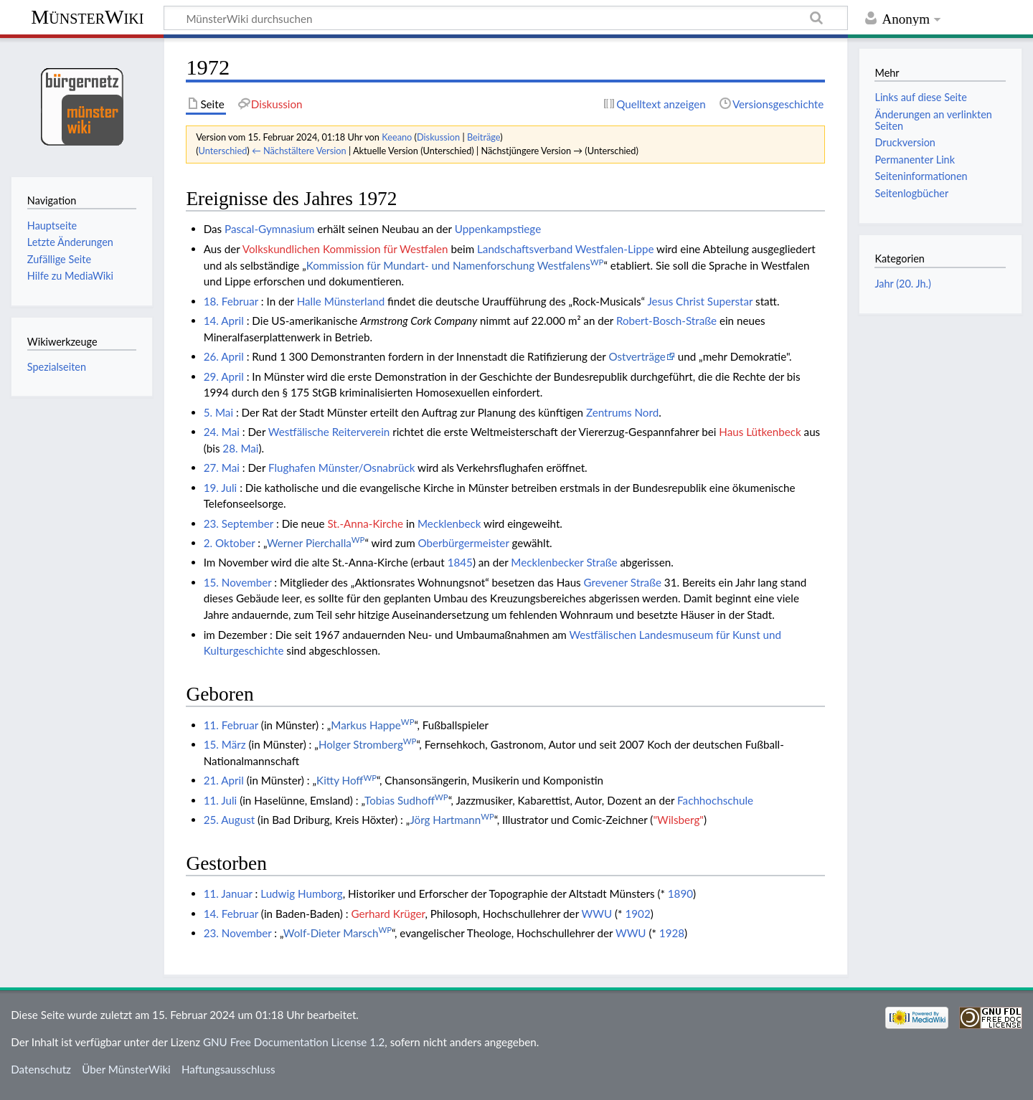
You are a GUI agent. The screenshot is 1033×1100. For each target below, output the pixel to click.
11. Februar (231, 725)
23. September (238, 523)
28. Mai (240, 448)
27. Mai (222, 467)
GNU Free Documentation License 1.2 (294, 1041)
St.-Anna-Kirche (365, 523)
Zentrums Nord (622, 412)
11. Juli (220, 800)
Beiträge (483, 137)
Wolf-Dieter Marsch (337, 932)
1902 (637, 913)
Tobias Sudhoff (406, 800)
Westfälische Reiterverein (329, 431)
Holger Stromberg (368, 744)
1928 (671, 932)
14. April (224, 320)
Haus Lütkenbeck (760, 431)
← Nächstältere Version (299, 150)
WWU (597, 913)
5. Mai (218, 412)
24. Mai (222, 431)
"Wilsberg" (678, 819)
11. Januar (228, 893)
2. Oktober (229, 542)
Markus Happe (372, 725)
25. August (229, 819)
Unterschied (223, 150)
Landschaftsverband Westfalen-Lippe (565, 248)
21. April (224, 780)
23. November (238, 932)
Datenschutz (41, 1069)
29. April (224, 376)
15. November (238, 582)
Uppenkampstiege (498, 228)
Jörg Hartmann (452, 819)
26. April (224, 356)
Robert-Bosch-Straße (666, 320)
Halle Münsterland (341, 301)
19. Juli (220, 487)
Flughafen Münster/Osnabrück (341, 467)
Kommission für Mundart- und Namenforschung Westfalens (455, 265)
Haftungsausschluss (228, 1069)
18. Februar (231, 301)
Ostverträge (636, 356)
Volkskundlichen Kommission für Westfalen (345, 248)
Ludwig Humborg (301, 893)
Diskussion (438, 137)
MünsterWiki (87, 17)
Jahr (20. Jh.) (902, 284)
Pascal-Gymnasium (269, 228)
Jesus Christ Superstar (700, 301)
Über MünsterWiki (126, 1069)
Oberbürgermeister (463, 542)
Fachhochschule (715, 800)
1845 (460, 562)
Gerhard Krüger (388, 913)
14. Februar (231, 913)
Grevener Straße (622, 582)
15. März (225, 744)
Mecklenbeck (449, 523)
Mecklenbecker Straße (564, 562)
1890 (680, 893)
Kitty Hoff (346, 780)
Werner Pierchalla (316, 542)
